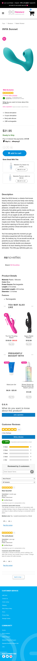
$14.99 (28, 392)
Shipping (4, 605)
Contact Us (5, 598)
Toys (3, 23)
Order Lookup (5, 602)
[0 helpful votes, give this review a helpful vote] (4, 521)
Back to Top (18, 577)
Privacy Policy (5, 615)
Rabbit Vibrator (19, 23)
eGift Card (4, 595)
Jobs (3, 646)
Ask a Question (7, 106)
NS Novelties (15, 265)
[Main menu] (3, 13)
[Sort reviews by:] (18, 478)
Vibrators (10, 23)
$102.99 (29, 340)
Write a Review (13, 95)
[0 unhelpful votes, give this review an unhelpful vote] (9, 521)
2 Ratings (5, 95)
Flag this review (7, 525)
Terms (3, 612)
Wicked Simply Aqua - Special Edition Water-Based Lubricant (29, 386)
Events (4, 630)
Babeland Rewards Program (9, 640)
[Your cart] (32, 13)
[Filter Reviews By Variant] (18, 482)
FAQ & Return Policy (7, 608)
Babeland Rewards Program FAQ (10, 643)
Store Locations (6, 633)
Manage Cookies (6, 618)
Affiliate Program (6, 636)
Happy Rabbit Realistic (28, 337)
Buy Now (11, 344)
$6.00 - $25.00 (11, 390)
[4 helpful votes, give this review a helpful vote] (4, 561)
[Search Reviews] (18, 471)
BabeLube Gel (11, 384)
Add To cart (14, 153)
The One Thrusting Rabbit (11, 337)
